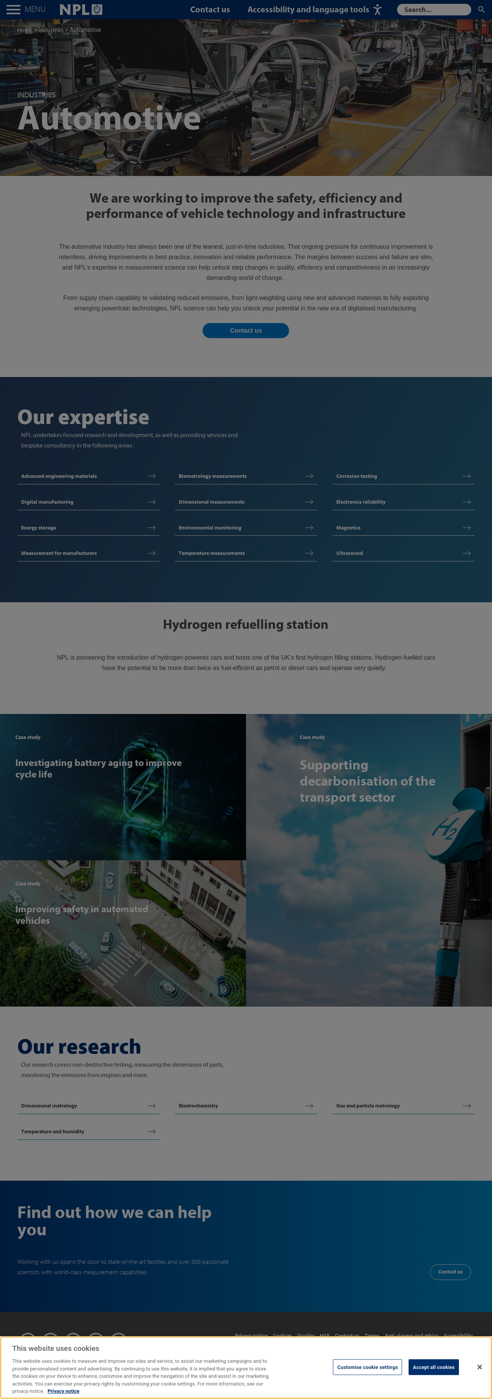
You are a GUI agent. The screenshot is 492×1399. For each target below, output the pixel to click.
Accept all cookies (434, 1372)
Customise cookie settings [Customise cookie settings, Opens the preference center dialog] (367, 1372)
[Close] (479, 1372)
